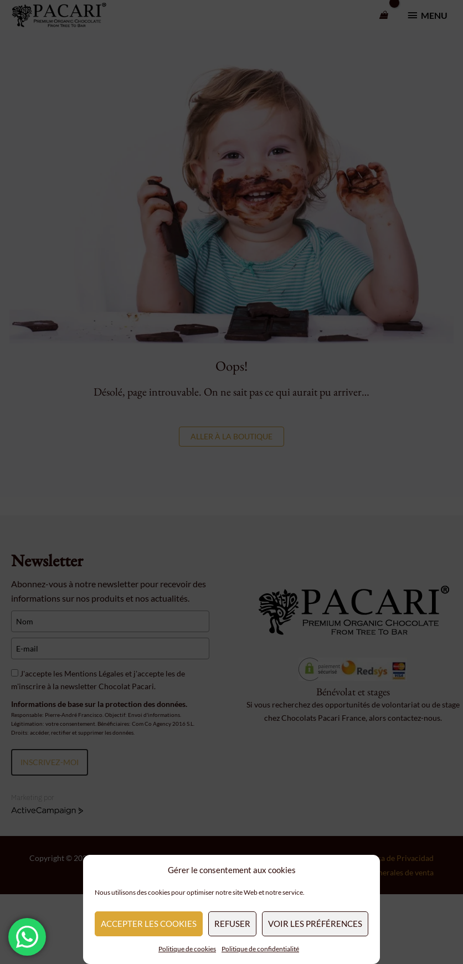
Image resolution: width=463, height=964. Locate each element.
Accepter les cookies (149, 924)
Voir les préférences (315, 924)
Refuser (232, 924)
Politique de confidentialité (260, 949)
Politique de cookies (187, 949)
